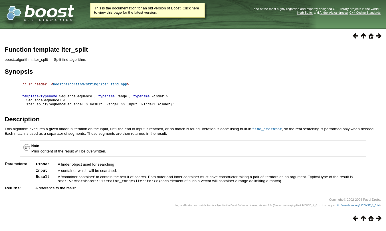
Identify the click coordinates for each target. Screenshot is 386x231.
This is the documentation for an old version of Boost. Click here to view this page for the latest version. (146, 10)
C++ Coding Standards (365, 12)
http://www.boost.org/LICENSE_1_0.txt (358, 209)
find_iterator (267, 133)
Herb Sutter (305, 12)
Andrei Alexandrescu (334, 12)
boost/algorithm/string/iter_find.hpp (90, 85)
